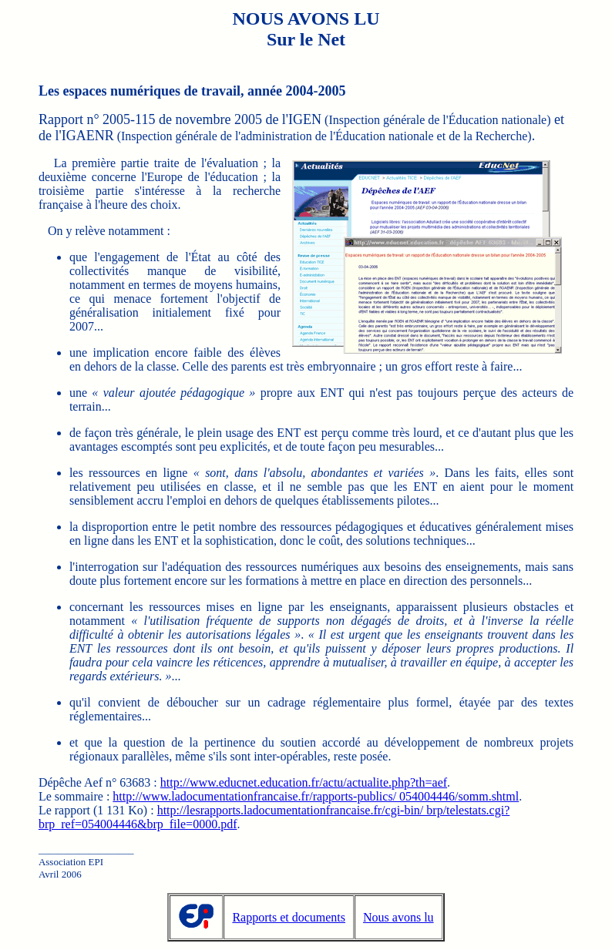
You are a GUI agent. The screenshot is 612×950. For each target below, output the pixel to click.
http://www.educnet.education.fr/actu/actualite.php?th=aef (303, 782)
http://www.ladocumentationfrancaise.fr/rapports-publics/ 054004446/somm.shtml (316, 796)
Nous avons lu (398, 917)
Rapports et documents (288, 917)
